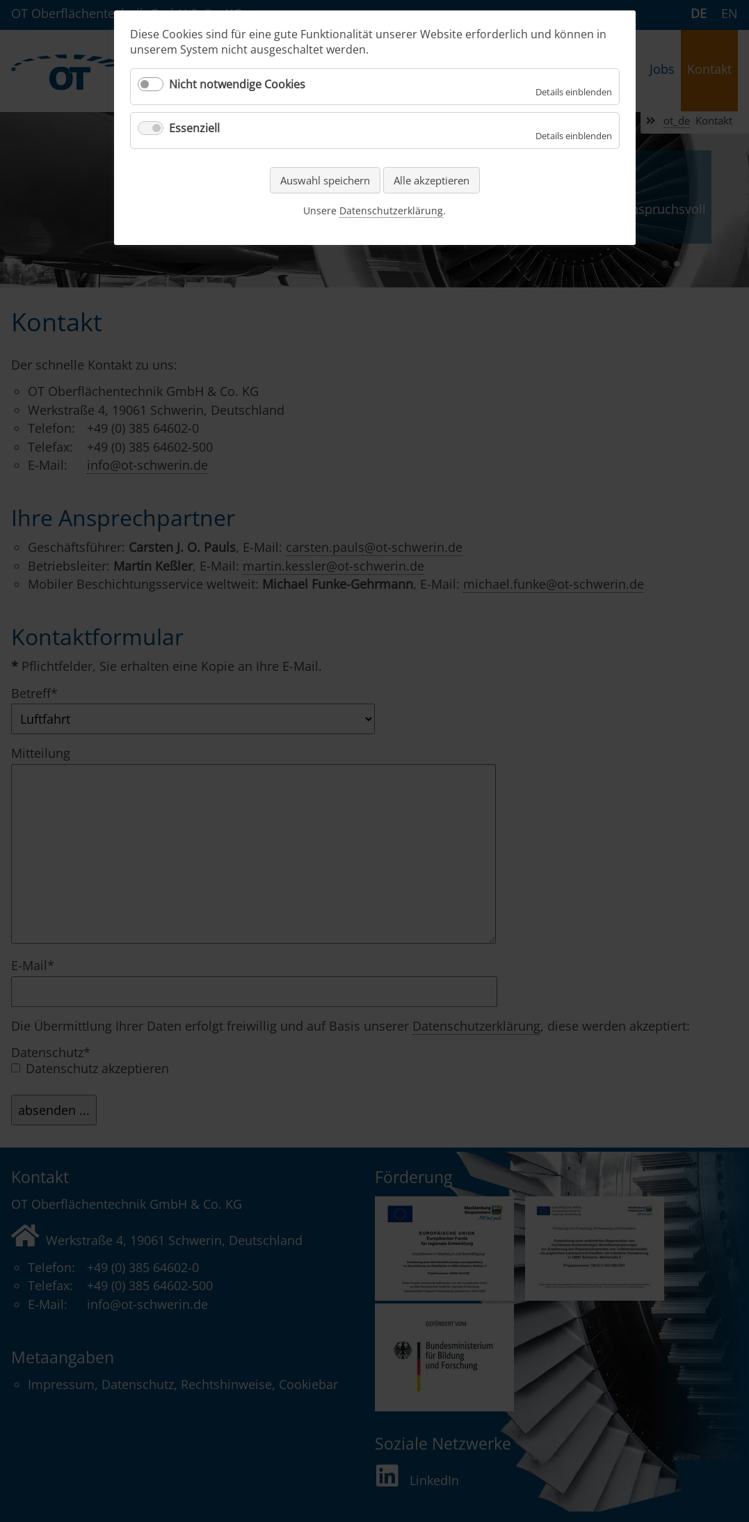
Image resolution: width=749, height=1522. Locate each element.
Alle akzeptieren (431, 180)
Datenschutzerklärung (391, 210)
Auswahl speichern (325, 180)
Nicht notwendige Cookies (237, 84)
